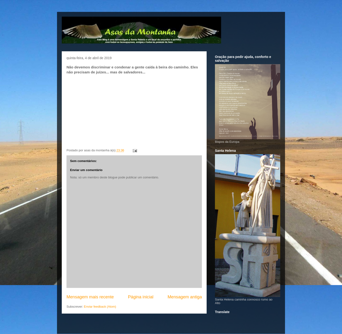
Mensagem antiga (184, 297)
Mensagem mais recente (90, 297)
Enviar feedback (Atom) (100, 306)
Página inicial (140, 297)
